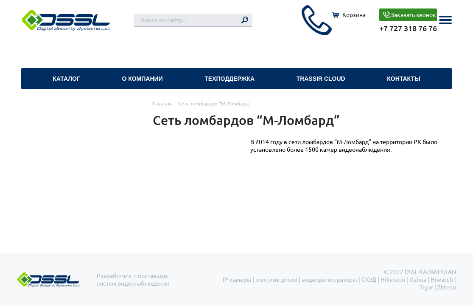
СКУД (368, 279)
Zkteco (446, 287)
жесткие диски (276, 279)
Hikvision (393, 279)
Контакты (403, 78)
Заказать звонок (413, 14)
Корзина (354, 14)
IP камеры (237, 279)
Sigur (426, 287)
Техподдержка (229, 78)
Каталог (66, 78)
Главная (162, 103)
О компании (142, 78)
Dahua (417, 279)
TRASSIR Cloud (321, 78)
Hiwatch (442, 279)
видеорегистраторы (329, 279)
